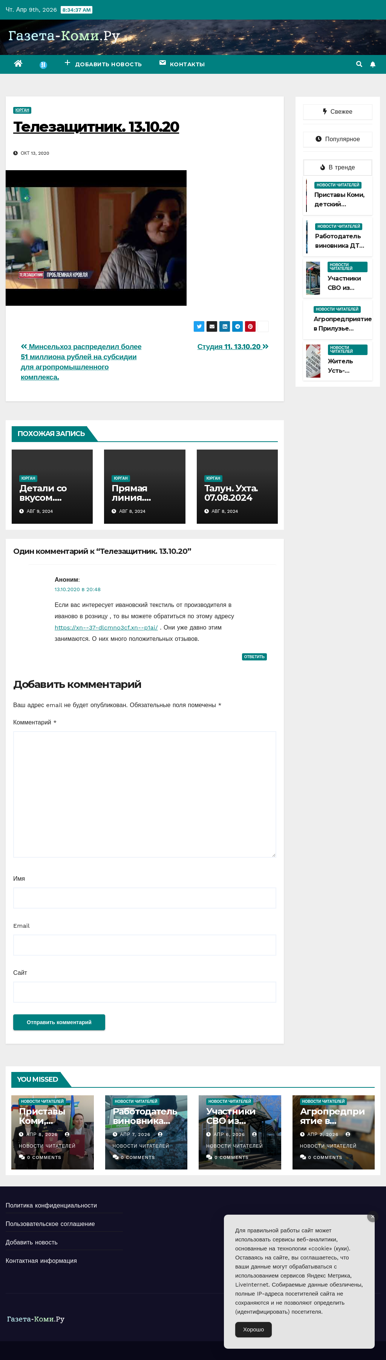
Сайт (20, 972)
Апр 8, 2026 (42, 1134)
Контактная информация (41, 1260)
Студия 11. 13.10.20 (233, 346)
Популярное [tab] (338, 139)
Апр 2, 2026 (323, 1134)
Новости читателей (338, 185)
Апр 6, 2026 (229, 1134)
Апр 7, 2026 (135, 1134)
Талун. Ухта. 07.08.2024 (231, 493)
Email (21, 925)
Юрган (22, 110)
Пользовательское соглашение (50, 1223)
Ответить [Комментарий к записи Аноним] (254, 657)
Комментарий (35, 722)
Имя (19, 878)
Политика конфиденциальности (51, 1205)
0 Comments (44, 1157)
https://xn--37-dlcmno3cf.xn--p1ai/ (106, 627)
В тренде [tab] (337, 167)
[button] (359, 64)
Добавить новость (32, 1242)
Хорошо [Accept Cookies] (253, 1329)
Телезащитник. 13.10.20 (96, 127)
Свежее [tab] (337, 111)
